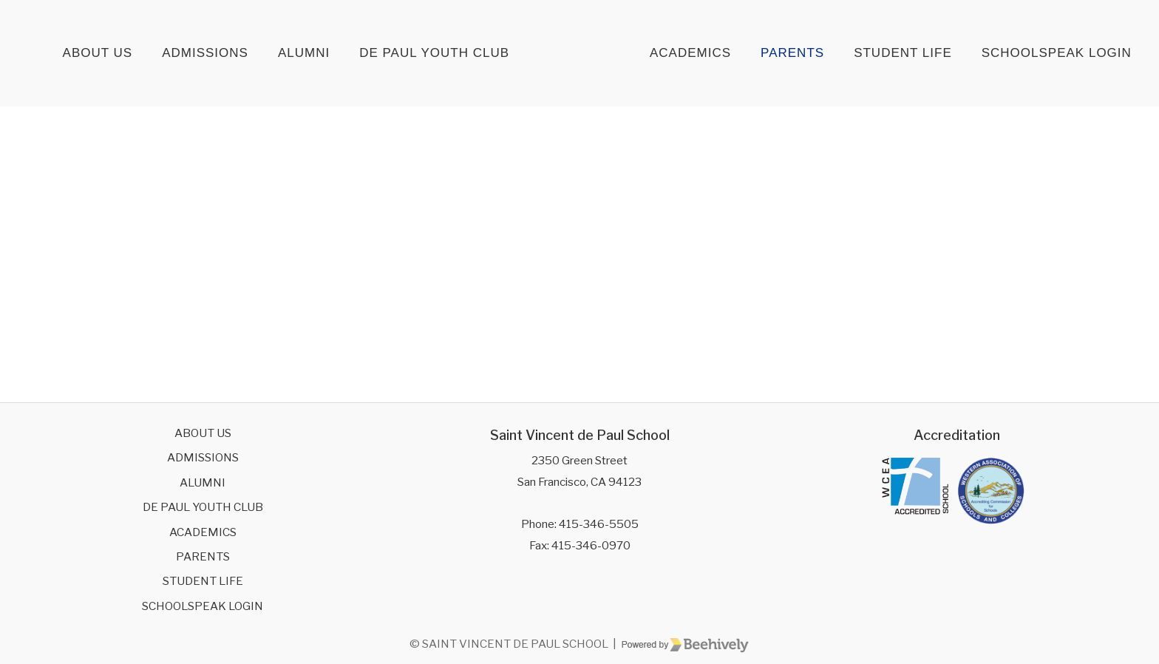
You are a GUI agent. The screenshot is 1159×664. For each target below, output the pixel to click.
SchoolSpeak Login (1057, 53)
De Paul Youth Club (434, 53)
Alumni (304, 53)
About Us (98, 53)
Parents (792, 53)
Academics (690, 53)
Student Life (903, 53)
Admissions (205, 53)
